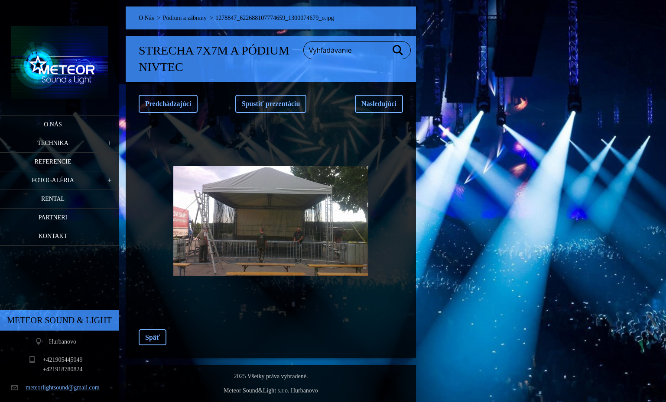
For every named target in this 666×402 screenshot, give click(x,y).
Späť (152, 337)
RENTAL (53, 199)
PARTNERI (53, 217)
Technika (52, 143)
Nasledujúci (378, 103)
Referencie (53, 161)
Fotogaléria (53, 180)
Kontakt (53, 236)
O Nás (53, 124)
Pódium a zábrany (185, 18)
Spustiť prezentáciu (271, 103)
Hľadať (398, 50)
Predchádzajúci (168, 103)
